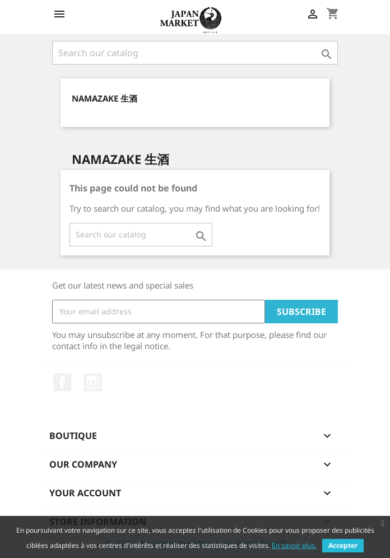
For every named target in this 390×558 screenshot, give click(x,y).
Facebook (62, 382)
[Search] (195, 53)
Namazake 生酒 (104, 98)
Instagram (93, 382)
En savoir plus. (294, 545)
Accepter (342, 545)
